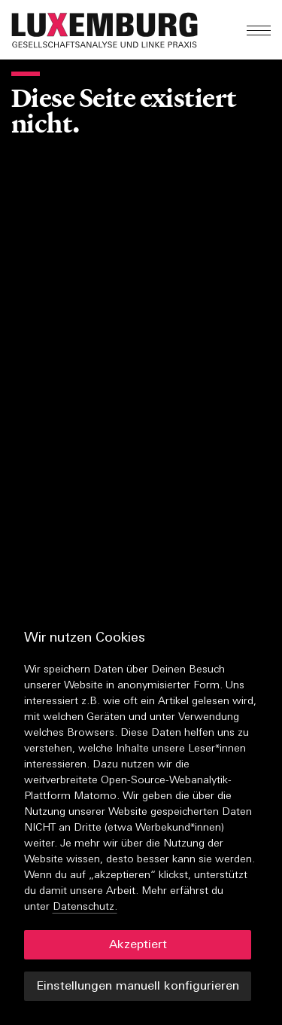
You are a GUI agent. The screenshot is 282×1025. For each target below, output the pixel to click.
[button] (143, 30)
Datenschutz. (85, 907)
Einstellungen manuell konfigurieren (137, 987)
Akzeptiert (138, 945)
